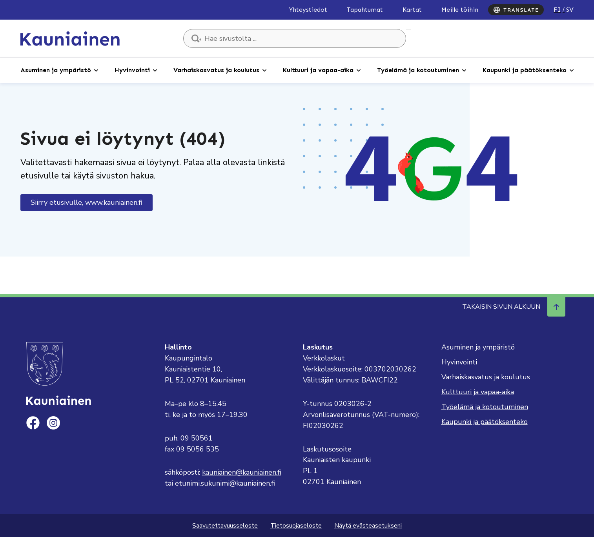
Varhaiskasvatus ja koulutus (216, 70)
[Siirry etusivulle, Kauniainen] (70, 38)
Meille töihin (459, 9)
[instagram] (53, 423)
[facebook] (33, 423)
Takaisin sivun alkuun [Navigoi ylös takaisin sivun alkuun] (513, 307)
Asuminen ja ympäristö (55, 70)
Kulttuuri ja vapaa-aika (318, 70)
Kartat (412, 9)
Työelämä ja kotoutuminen (418, 70)
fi (557, 9)
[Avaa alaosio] (96, 69)
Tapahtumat (365, 9)
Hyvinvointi (132, 70)
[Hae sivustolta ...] (294, 38)
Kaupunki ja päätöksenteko (525, 70)
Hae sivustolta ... (408, 29)
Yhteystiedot (308, 9)
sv (570, 9)
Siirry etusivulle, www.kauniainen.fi (86, 202)
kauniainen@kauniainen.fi (241, 472)
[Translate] (516, 9)
